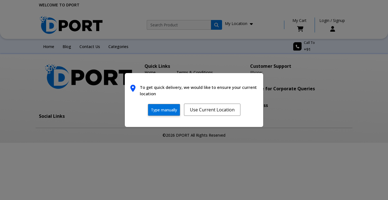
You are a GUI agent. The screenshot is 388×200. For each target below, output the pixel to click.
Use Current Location (212, 110)
